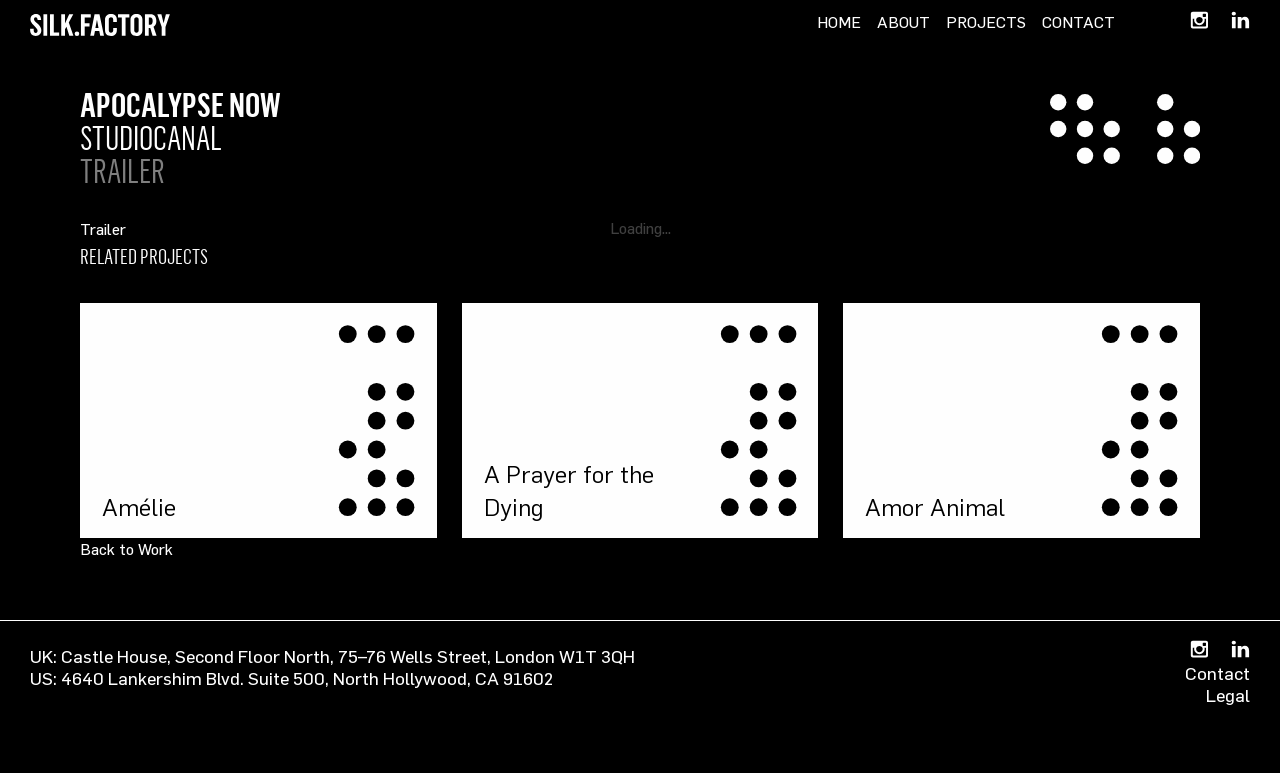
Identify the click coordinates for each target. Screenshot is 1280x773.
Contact (1078, 22)
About (903, 22)
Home (839, 22)
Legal (1228, 695)
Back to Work (126, 549)
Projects (986, 22)
